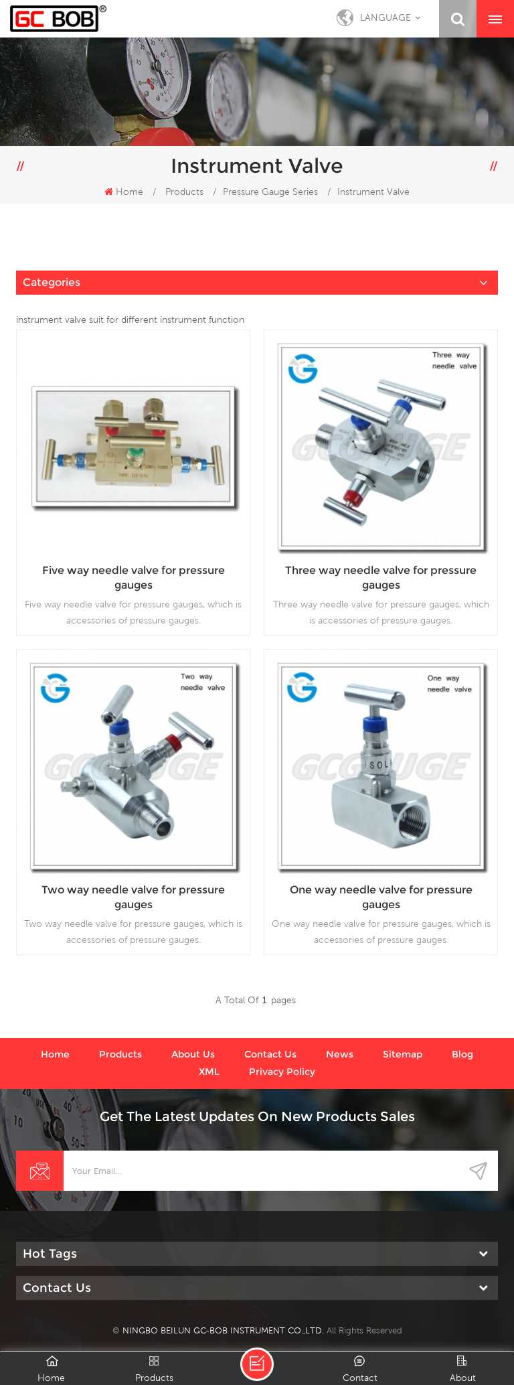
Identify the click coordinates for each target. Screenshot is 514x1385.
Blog (462, 1054)
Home (123, 191)
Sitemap (402, 1054)
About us (193, 1054)
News (339, 1054)
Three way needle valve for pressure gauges (381, 577)
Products (184, 191)
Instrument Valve (373, 191)
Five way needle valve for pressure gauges (133, 577)
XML (209, 1072)
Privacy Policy (282, 1072)
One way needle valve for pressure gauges (381, 897)
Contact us (270, 1054)
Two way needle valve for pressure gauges (133, 897)
